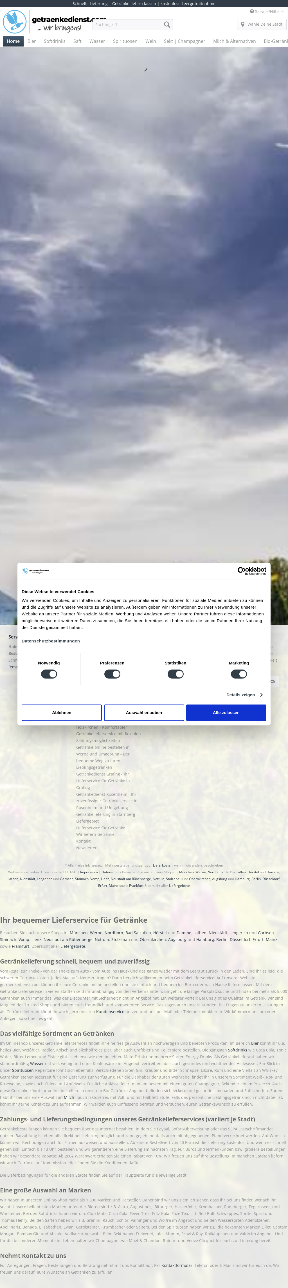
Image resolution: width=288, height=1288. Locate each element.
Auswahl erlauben (144, 712)
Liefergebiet (87, 821)
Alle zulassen (226, 712)
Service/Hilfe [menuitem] (265, 11)
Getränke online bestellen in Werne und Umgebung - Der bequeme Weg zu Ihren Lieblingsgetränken (103, 757)
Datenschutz (111, 872)
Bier (255, 1043)
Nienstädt (27, 878)
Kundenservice (110, 1011)
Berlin (256, 878)
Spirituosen (23, 1070)
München (186, 872)
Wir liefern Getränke (95, 834)
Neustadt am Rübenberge (131, 878)
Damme (273, 872)
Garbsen (66, 878)
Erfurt (102, 885)
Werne (200, 872)
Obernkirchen (199, 878)
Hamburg (242, 878)
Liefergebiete (179, 885)
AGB (72, 872)
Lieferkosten (162, 865)
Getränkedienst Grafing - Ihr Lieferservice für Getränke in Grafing (103, 780)
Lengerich (44, 878)
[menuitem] (133, 27)
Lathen (13, 878)
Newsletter (86, 847)
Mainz (113, 885)
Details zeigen (240, 694)
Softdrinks (238, 1050)
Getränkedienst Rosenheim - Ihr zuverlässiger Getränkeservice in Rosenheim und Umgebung (107, 801)
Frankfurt (136, 885)
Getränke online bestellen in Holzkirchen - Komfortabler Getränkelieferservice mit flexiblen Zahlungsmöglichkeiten (108, 730)
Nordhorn (215, 872)
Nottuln (158, 878)
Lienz (105, 878)
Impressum (89, 872)
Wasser (37, 1063)
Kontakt (83, 841)
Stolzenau (173, 878)
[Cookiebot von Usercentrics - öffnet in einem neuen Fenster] (241, 571)
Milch (69, 1097)
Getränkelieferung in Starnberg (105, 814)
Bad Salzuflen (235, 872)
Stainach (82, 878)
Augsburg (219, 878)
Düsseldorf (271, 878)
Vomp (94, 878)
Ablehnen (61, 712)
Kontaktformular (176, 1265)
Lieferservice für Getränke (100, 827)
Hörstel (253, 872)
